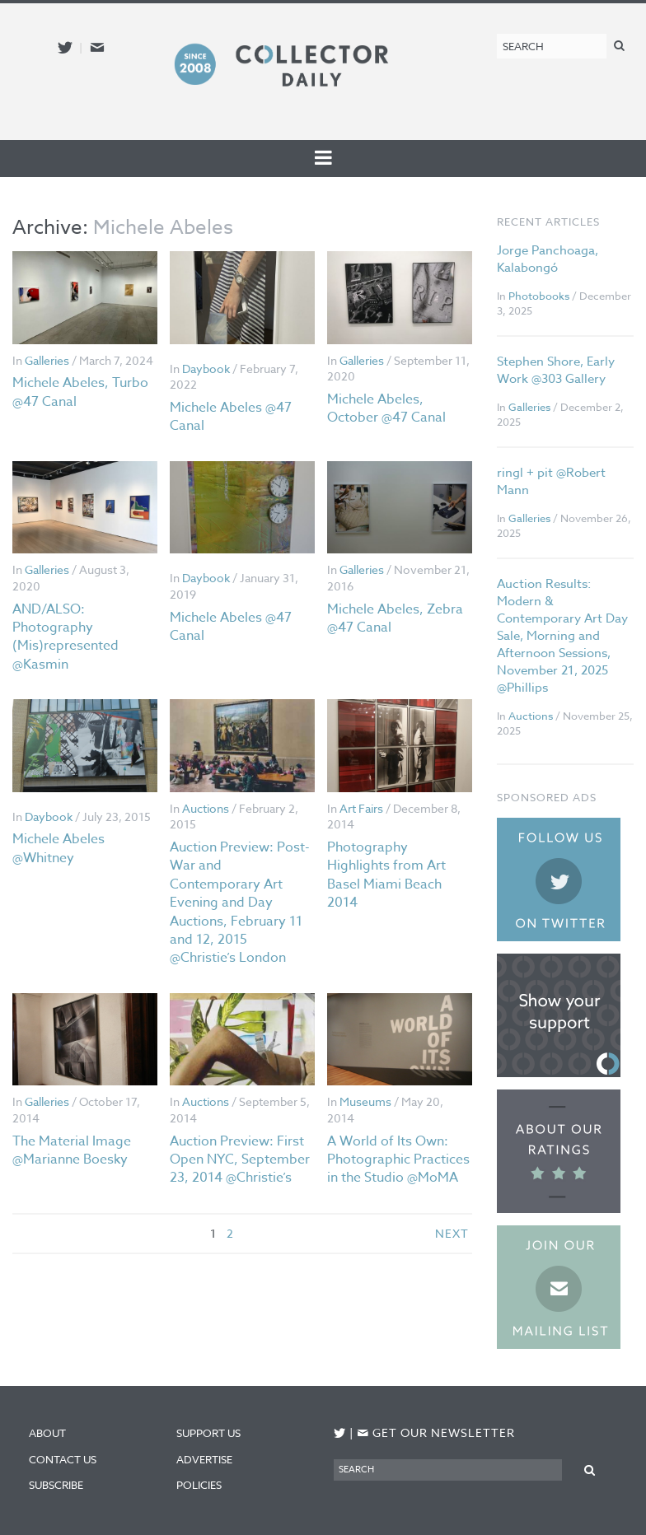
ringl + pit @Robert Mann (551, 481)
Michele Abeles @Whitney (58, 848)
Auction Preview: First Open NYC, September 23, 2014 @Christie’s (240, 1159)
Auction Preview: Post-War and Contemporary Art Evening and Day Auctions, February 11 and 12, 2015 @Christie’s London (240, 902)
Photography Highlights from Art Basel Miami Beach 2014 (386, 874)
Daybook (206, 368)
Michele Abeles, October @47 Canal (386, 408)
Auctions (205, 808)
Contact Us (62, 1459)
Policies (199, 1484)
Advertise (204, 1459)
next (452, 1233)
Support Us (208, 1432)
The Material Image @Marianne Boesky (71, 1150)
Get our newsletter (436, 1432)
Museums (365, 1101)
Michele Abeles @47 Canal (231, 417)
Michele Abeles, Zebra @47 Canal (395, 618)
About (47, 1432)
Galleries (47, 360)
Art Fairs (361, 808)
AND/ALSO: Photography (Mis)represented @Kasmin (65, 637)
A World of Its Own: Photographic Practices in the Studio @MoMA (398, 1159)
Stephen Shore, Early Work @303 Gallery (556, 370)
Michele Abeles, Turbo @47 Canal (80, 392)
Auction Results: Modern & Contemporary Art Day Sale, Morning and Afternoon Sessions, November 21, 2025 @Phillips (562, 636)
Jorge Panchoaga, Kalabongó (547, 259)
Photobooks (538, 295)
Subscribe (56, 1484)
